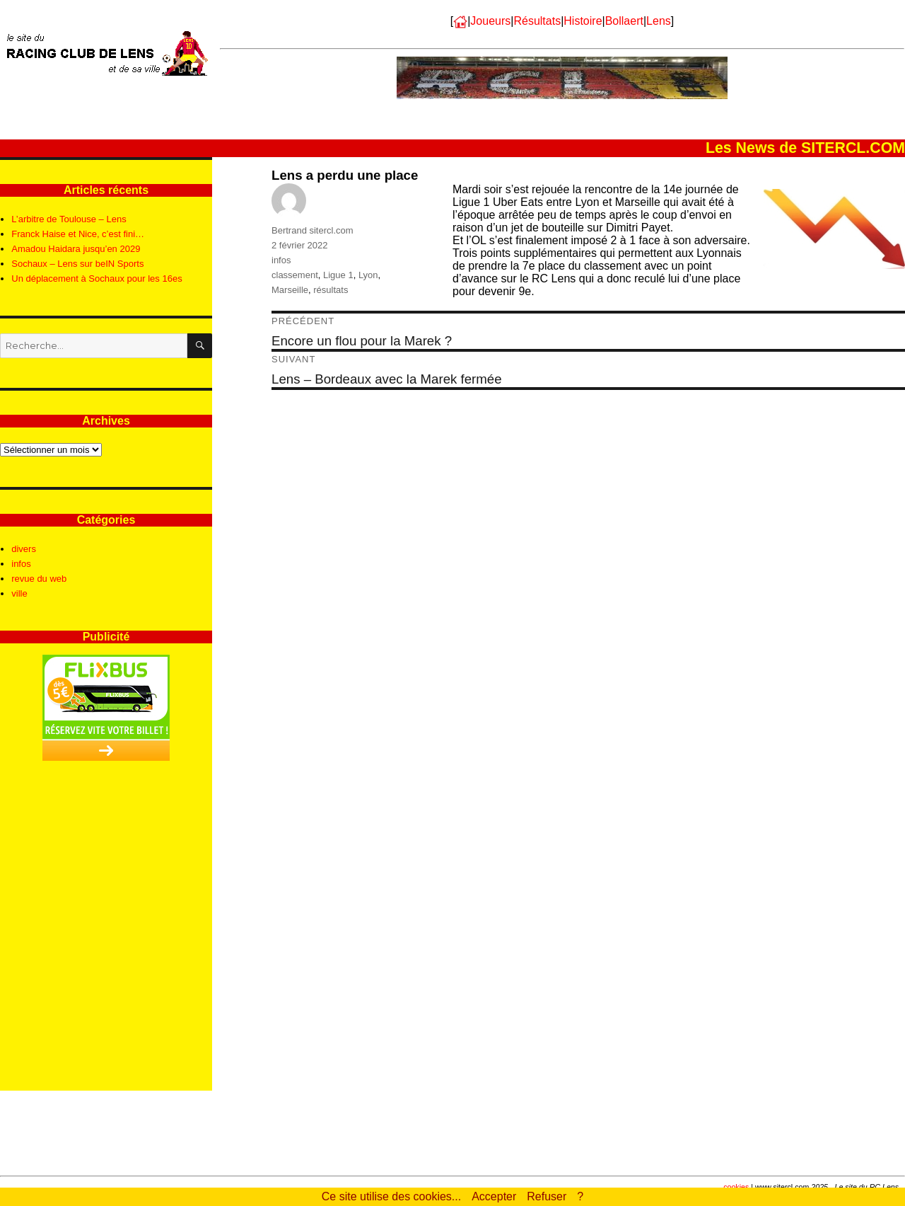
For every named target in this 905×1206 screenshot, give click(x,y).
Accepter (494, 1196)
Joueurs (490, 21)
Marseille (290, 290)
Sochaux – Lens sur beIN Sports (77, 263)
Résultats (537, 21)
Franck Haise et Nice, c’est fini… (77, 234)
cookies (736, 1187)
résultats (330, 290)
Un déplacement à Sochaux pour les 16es (96, 278)
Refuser (546, 1196)
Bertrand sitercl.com (313, 230)
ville (19, 593)
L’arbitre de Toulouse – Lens (68, 219)
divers (23, 549)
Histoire (583, 21)
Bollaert (624, 21)
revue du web (38, 578)
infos (281, 260)
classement (295, 275)
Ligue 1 (338, 275)
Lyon (368, 275)
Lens (658, 21)
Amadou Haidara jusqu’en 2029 (75, 248)
